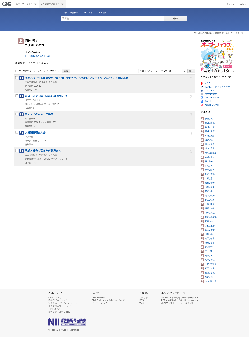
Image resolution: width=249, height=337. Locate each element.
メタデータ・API (100, 303)
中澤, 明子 (210, 204)
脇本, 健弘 (210, 260)
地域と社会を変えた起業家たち (43, 150)
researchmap (211, 94)
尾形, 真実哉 (211, 217)
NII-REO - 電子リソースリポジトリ (177, 303)
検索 (175, 18)
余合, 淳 (209, 140)
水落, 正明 (210, 157)
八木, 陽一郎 (211, 281)
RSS (141, 300)
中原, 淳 (209, 178)
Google (208, 101)
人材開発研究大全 (35, 132)
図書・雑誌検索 (71, 12)
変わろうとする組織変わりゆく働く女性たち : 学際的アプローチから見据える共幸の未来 (76, 78)
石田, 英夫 (210, 268)
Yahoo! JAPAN (212, 105)
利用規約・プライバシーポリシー (64, 303)
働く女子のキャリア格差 (39, 114)
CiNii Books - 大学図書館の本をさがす (109, 300)
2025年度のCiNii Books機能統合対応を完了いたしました (219, 33)
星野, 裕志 (210, 273)
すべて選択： (23, 71)
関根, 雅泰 (210, 225)
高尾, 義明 (210, 234)
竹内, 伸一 (210, 277)
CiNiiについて (54, 297)
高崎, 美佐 (210, 213)
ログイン (230, 4)
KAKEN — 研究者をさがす (217, 87)
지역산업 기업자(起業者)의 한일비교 (46, 96)
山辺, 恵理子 (211, 264)
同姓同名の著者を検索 (39, 56)
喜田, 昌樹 (210, 144)
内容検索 (103, 12)
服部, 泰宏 (210, 183)
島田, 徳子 (210, 238)
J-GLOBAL (210, 90)
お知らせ (143, 297)
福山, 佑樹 (210, 230)
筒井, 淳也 (210, 122)
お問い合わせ (54, 309)
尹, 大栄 (209, 161)
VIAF (207, 83)
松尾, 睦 (209, 221)
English (242, 4)
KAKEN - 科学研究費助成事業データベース (181, 297)
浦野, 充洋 (210, 174)
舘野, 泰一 (210, 191)
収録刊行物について (57, 300)
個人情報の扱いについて (59, 306)
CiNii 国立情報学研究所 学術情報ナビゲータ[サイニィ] (7, 4)
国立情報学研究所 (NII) (59, 312)
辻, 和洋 (209, 247)
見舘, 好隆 (210, 208)
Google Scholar (212, 97)
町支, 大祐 (210, 255)
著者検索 (88, 12)
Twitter (142, 303)
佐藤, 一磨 (210, 127)
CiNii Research (99, 297)
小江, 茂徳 (210, 135)
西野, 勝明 (210, 165)
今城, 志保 (210, 187)
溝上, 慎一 (210, 195)
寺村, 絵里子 (211, 153)
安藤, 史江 (210, 118)
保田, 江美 (210, 200)
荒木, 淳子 (210, 148)
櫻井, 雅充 (210, 131)
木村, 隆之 (210, 170)
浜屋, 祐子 (210, 243)
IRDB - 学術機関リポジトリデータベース (180, 300)
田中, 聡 (209, 251)
